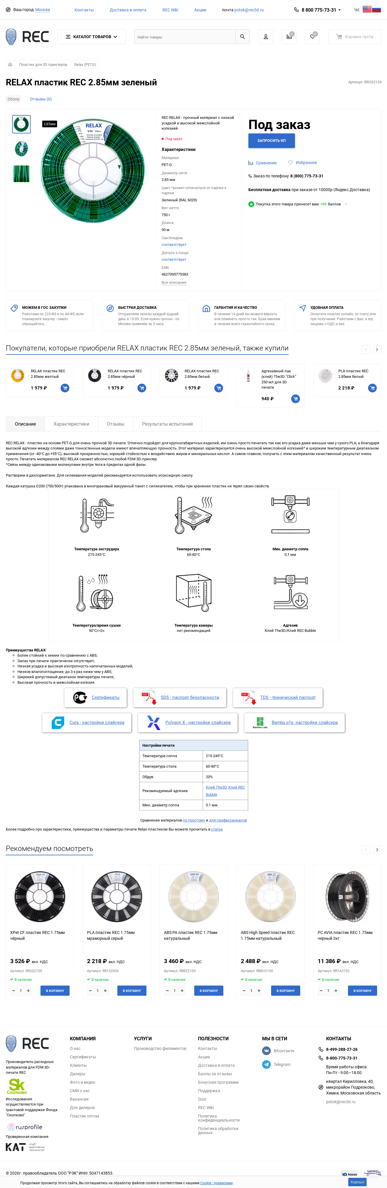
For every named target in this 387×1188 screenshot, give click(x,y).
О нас (75, 1048)
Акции (200, 10)
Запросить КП (271, 140)
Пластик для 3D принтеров (43, 64)
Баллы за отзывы (215, 1074)
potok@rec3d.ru (249, 10)
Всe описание (174, 282)
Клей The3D (216, 787)
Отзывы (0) (41, 99)
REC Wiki (170, 10)
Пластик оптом (84, 1116)
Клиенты (78, 1065)
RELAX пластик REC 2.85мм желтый (48, 373)
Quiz (202, 1099)
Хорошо (357, 1182)
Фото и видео (82, 1082)
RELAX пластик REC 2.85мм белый (202, 373)
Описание (25, 424)
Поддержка (209, 1091)
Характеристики (71, 424)
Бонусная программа (218, 1082)
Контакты (84, 10)
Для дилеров (82, 1108)
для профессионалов (228, 820)
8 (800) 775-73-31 (307, 176)
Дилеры (77, 1074)
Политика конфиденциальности (219, 1118)
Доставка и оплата (128, 10)
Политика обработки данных (218, 1131)
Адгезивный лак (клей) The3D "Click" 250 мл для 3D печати (278, 379)
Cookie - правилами (216, 1182)
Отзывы (115, 424)
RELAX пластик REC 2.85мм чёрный (125, 373)
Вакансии (79, 1099)
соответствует (174, 244)
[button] (377, 349)
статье (217, 829)
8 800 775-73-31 (319, 10)
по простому (194, 820)
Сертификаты (83, 1057)
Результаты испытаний (167, 424)
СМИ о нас (80, 1091)
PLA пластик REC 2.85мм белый (353, 373)
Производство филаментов (160, 1048)
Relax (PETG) (85, 64)
